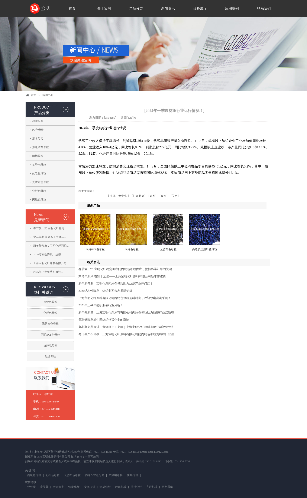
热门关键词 (43, 292)
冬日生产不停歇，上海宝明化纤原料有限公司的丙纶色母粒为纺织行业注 (126, 334)
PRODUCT (42, 107)
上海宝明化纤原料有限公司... (51, 263)
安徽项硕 (89, 487)
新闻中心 (47, 95)
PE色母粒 (38, 129)
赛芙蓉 (44, 487)
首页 (72, 8)
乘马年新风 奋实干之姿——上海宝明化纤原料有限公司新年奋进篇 (122, 276)
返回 (152, 195)
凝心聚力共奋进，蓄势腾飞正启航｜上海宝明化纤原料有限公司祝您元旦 (126, 327)
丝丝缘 (31, 487)
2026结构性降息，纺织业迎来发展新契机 (105, 290)
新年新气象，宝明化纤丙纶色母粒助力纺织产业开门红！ (115, 283)
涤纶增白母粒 (40, 147)
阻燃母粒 (37, 155)
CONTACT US (45, 372)
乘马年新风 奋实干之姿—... (50, 237)
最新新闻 (41, 220)
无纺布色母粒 (40, 182)
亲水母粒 (37, 138)
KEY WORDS (44, 287)
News (38, 214)
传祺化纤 (136, 487)
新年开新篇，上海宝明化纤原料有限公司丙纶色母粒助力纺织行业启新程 (126, 312)
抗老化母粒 (39, 173)
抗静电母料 (50, 345)
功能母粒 (37, 121)
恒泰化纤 (74, 487)
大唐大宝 (58, 487)
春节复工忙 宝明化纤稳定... (50, 228)
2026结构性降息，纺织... (48, 254)
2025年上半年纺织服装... (48, 271)
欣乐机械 (120, 487)
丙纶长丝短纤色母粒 (204, 249)
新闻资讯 (168, 8)
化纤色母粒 (39, 190)
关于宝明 (104, 8)
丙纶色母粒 (39, 199)
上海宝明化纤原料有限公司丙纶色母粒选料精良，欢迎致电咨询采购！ (124, 298)
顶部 (163, 195)
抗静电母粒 (39, 164)
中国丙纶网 (92, 456)
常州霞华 (167, 487)
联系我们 (264, 8)
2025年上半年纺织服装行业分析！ (100, 305)
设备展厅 (200, 8)
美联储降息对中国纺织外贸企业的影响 (103, 319)
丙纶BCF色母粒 (50, 334)
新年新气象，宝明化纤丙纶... (51, 245)
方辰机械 (151, 487)
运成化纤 (105, 487)
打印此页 (138, 195)
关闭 (174, 195)
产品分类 (136, 8)
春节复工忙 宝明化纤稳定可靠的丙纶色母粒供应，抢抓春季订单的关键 (125, 269)
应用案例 (232, 8)
